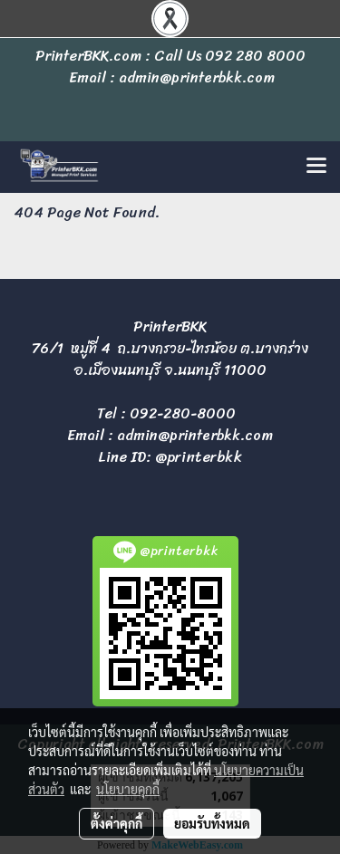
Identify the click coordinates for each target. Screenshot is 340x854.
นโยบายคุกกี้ (128, 789)
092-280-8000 (183, 413)
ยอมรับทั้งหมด (212, 823)
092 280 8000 (255, 56)
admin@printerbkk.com (195, 435)
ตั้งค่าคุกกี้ (116, 823)
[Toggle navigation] (316, 167)
